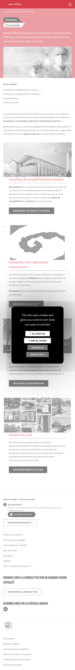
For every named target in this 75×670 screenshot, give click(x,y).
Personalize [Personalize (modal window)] (37, 347)
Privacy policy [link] (37, 354)
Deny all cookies (37, 340)
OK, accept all (37, 333)
